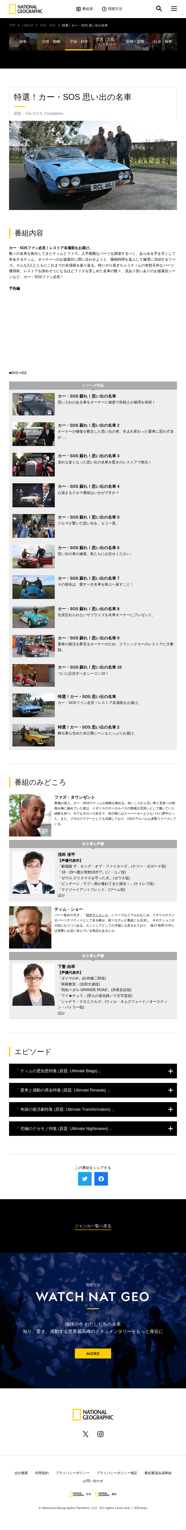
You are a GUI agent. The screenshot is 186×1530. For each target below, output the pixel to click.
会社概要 (21, 1473)
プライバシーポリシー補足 (117, 1473)
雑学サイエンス (97, 915)
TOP (12, 25)
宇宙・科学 (48, 25)
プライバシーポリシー (73, 1473)
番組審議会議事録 (158, 1473)
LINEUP (27, 25)
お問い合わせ (93, 1480)
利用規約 (42, 1473)
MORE (93, 1353)
